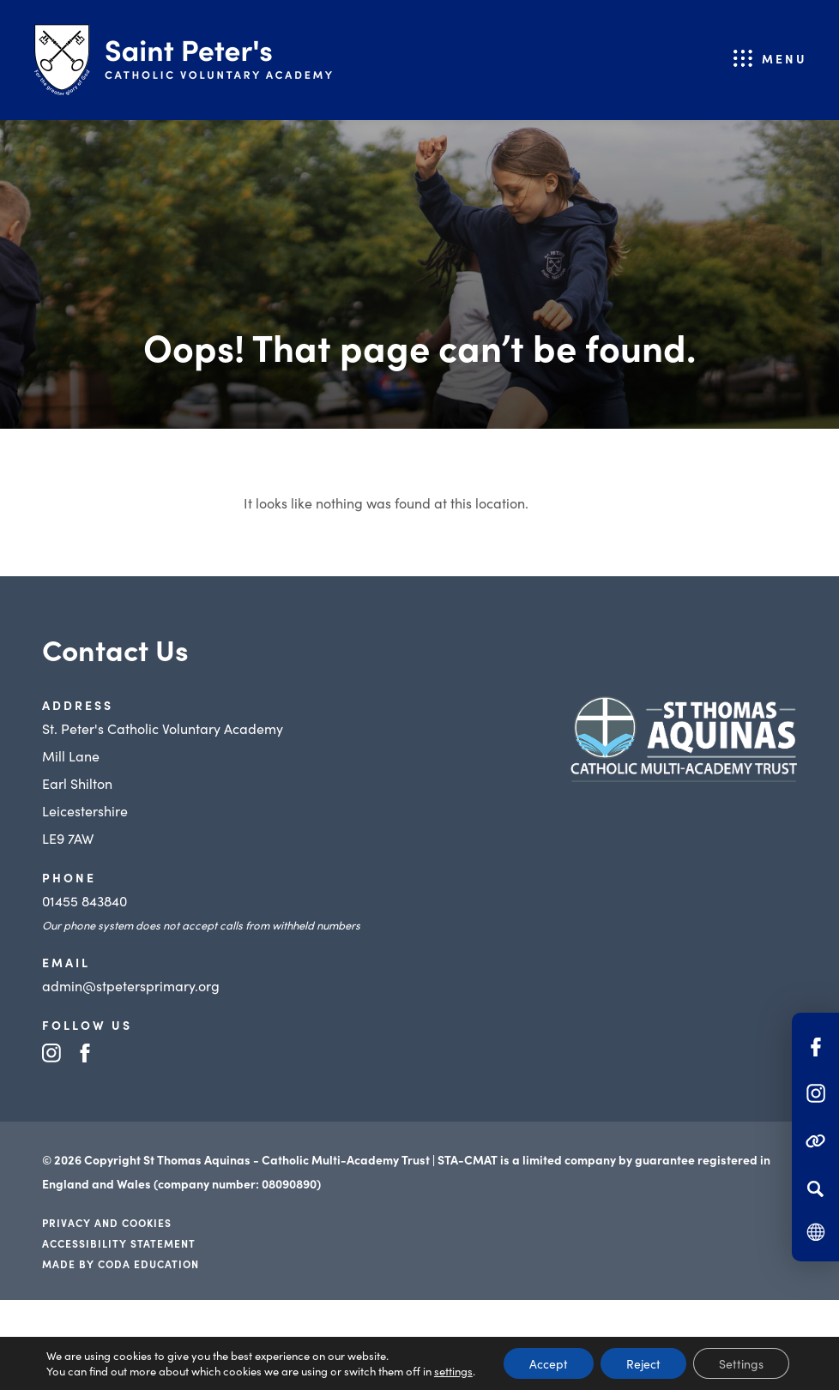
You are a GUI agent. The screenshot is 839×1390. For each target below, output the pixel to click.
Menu (784, 58)
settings (453, 1371)
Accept (548, 1363)
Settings (741, 1363)
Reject (643, 1363)
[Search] (815, 1188)
